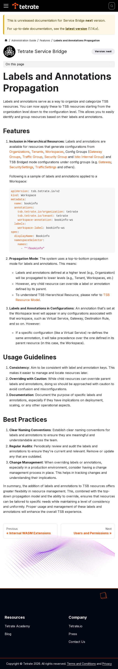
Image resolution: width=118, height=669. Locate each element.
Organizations (19, 152)
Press (73, 634)
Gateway (105, 162)
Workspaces (54, 152)
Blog (8, 634)
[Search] (112, 5)
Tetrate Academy (17, 626)
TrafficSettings (45, 167)
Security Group (55, 157)
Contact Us (77, 642)
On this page (15, 64)
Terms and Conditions (81, 663)
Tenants (37, 152)
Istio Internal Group (88, 157)
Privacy (107, 663)
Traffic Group (32, 157)
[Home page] (6, 40)
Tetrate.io (75, 626)
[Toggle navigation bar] (6, 6)
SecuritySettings (21, 167)
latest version (76, 29)
